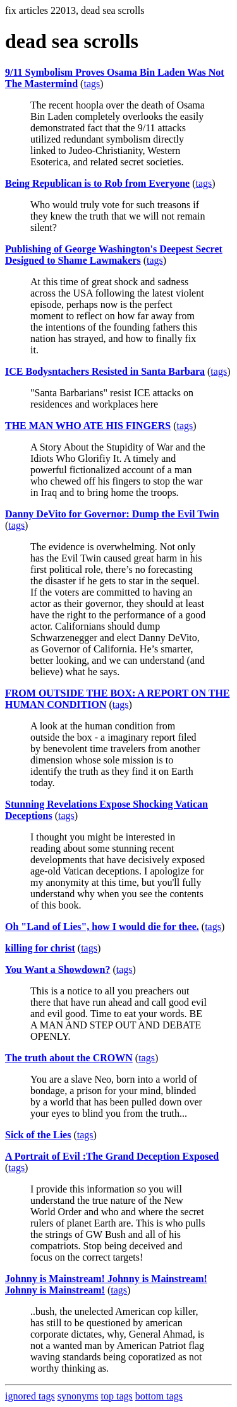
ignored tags (30, 1396)
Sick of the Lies (38, 1134)
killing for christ (40, 948)
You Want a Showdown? (57, 969)
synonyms (78, 1396)
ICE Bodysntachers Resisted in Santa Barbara (105, 371)
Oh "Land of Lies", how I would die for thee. (102, 926)
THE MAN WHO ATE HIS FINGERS (88, 425)
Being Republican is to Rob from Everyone (97, 183)
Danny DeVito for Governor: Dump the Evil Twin (112, 514)
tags (91, 83)
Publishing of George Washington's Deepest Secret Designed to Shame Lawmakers (113, 255)
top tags (117, 1396)
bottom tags (159, 1396)
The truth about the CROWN (69, 1057)
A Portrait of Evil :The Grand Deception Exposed (112, 1156)
